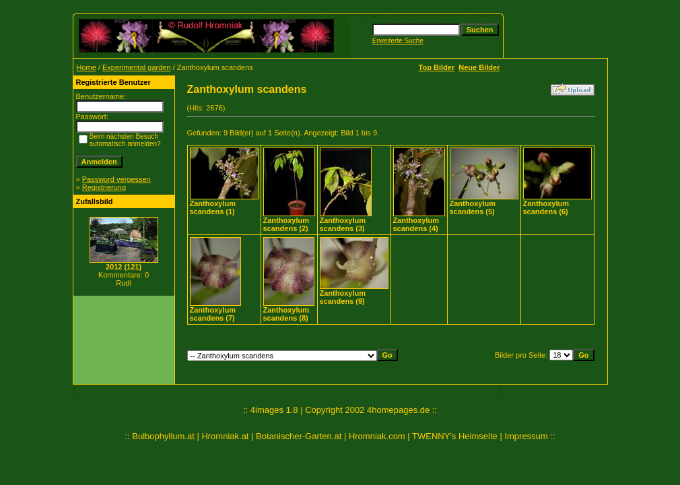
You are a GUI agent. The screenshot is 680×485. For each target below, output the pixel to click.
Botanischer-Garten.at (298, 436)
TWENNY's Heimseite (455, 436)
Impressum (525, 436)
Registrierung (104, 187)
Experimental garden (136, 67)
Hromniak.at (224, 436)
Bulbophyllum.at (163, 436)
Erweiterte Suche (397, 40)
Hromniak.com (377, 436)
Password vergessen (116, 179)
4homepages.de (398, 410)
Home (86, 67)
